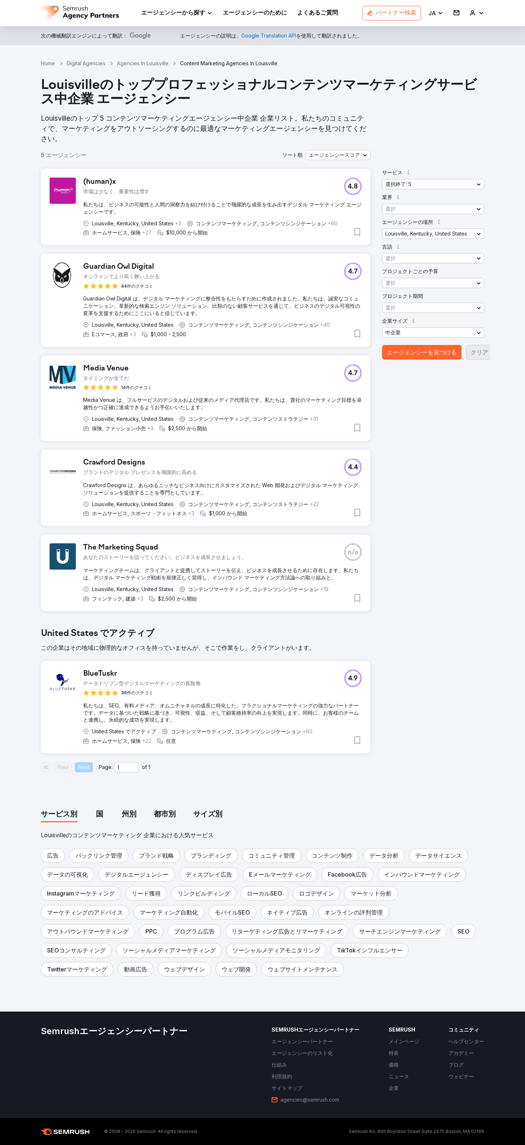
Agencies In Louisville (142, 63)
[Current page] (126, 767)
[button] (435, 13)
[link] (255, 13)
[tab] (59, 814)
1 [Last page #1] (149, 767)
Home (48, 63)
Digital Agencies (86, 63)
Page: (106, 767)
